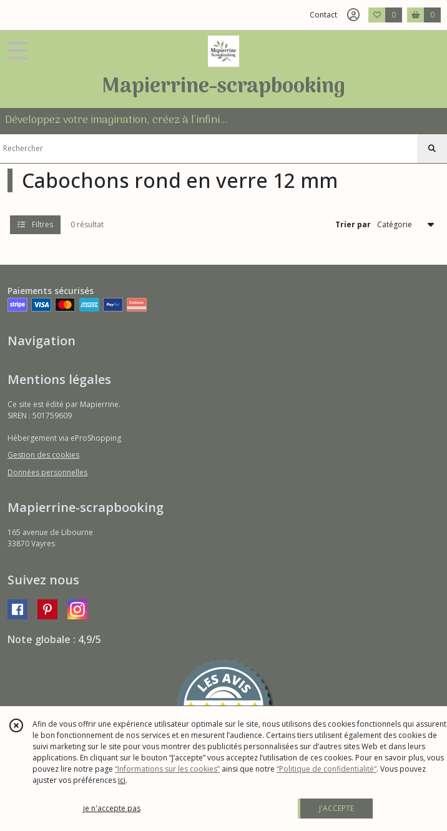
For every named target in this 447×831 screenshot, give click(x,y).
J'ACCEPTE (336, 808)
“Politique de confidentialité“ (326, 769)
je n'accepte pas (111, 808)
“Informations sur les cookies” (167, 769)
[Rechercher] (432, 148)
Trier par (353, 224)
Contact (323, 14)
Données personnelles (47, 472)
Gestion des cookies (43, 455)
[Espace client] (353, 15)
